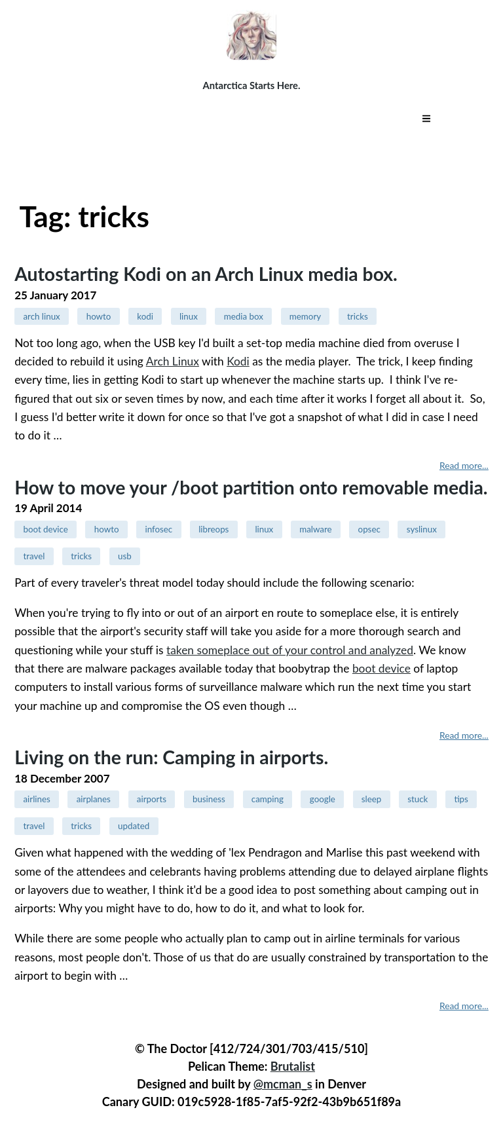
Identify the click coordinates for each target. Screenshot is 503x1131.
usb (125, 556)
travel (34, 556)
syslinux (422, 529)
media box (243, 316)
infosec (158, 529)
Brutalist (292, 1066)
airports (151, 799)
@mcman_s (282, 1084)
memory (305, 316)
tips (461, 799)
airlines (36, 799)
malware (315, 529)
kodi (145, 316)
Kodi (238, 361)
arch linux (41, 316)
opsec (369, 529)
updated (133, 826)
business (209, 799)
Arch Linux (172, 361)
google (322, 799)
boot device (45, 529)
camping (268, 799)
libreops (213, 529)
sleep (371, 799)
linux (188, 316)
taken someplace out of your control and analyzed (289, 650)
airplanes (94, 799)
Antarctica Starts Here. (252, 85)
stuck (417, 799)
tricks (357, 316)
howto (98, 316)
